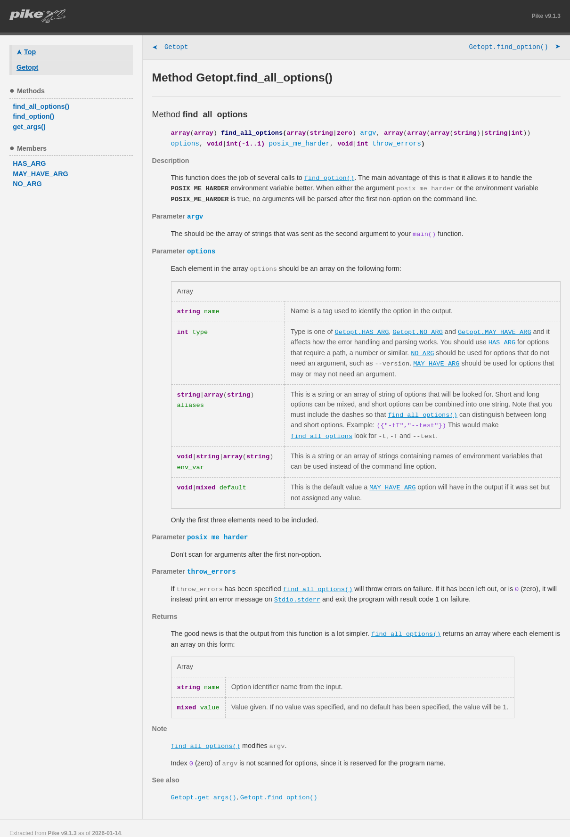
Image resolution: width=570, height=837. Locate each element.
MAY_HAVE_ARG (436, 359)
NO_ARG (422, 349)
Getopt (170, 48)
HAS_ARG (502, 339)
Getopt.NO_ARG (417, 329)
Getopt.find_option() (515, 48)
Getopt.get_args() (203, 787)
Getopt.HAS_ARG (362, 329)
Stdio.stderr (297, 592)
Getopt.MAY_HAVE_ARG (494, 329)
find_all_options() (422, 410)
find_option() (329, 177)
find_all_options (321, 430)
